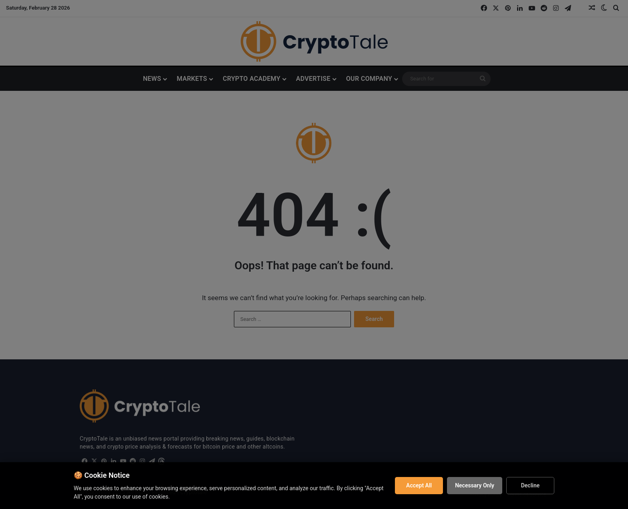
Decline (530, 485)
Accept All (419, 485)
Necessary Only (474, 485)
